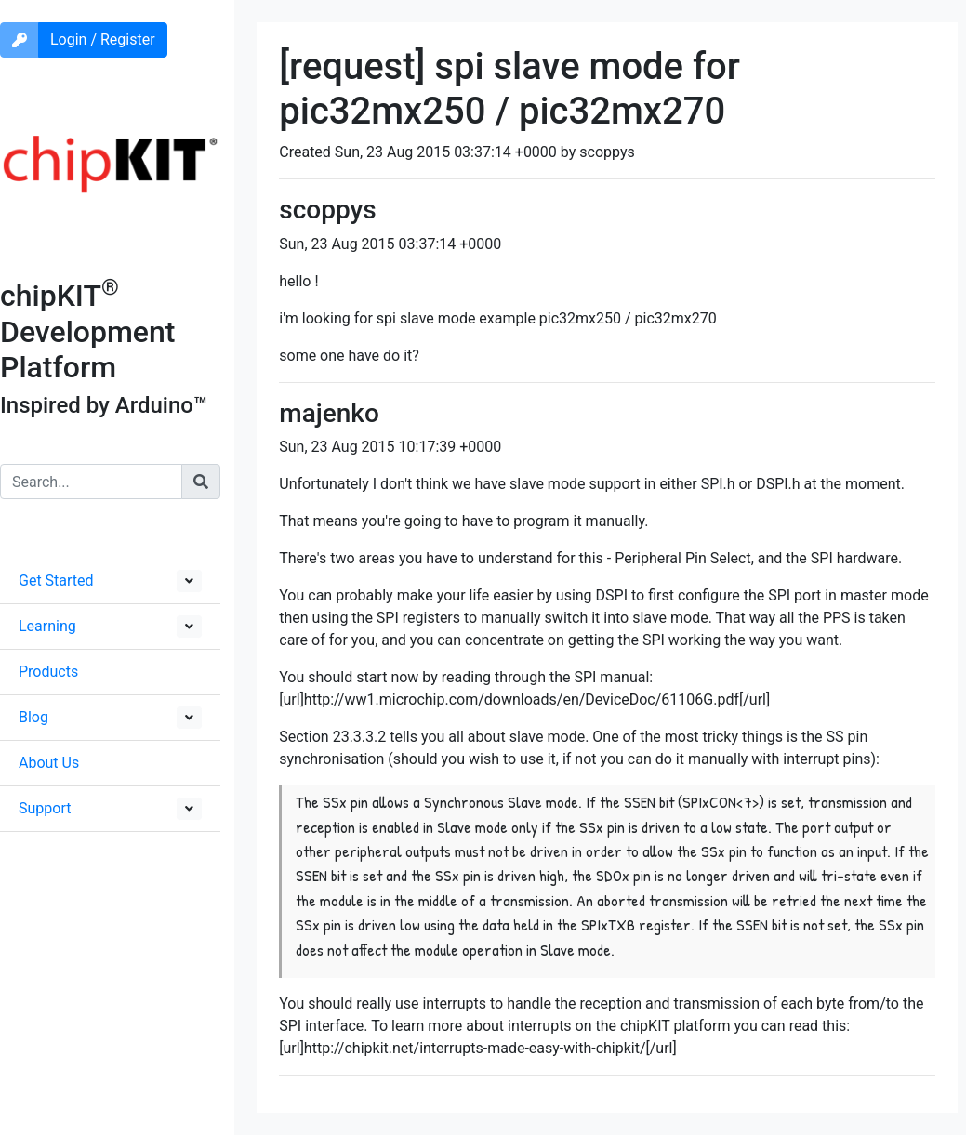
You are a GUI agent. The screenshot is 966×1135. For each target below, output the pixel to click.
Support (45, 808)
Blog (33, 717)
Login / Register (102, 39)
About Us (49, 763)
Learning (47, 626)
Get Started (56, 580)
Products (48, 671)
